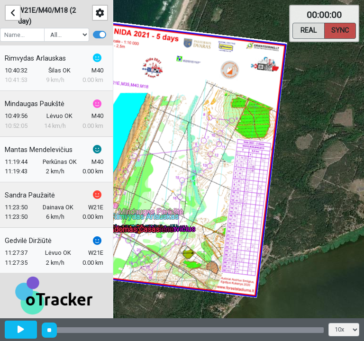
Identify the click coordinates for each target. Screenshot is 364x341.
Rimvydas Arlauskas (40, 58)
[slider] (49, 330)
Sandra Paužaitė (34, 195)
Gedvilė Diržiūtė (32, 241)
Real (308, 30)
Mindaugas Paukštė (39, 104)
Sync (340, 30)
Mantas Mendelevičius (43, 150)
